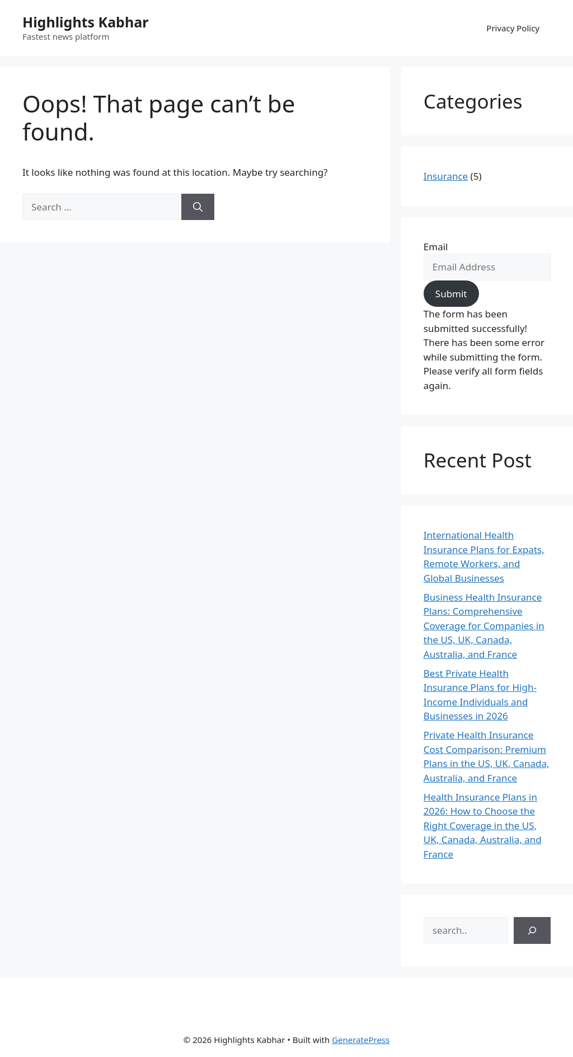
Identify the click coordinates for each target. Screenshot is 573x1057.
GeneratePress (360, 1039)
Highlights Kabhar (85, 21)
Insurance (446, 176)
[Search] (197, 207)
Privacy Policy (512, 28)
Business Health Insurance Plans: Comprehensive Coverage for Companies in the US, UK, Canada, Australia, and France (484, 626)
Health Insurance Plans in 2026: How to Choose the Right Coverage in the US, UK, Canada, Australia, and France (483, 825)
